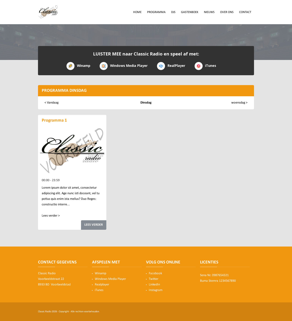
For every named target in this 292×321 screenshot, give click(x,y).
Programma (156, 12)
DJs (173, 12)
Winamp (78, 66)
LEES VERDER (93, 225)
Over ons (227, 12)
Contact (245, 12)
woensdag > (239, 102)
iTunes (205, 66)
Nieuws (209, 12)
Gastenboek (189, 12)
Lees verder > (51, 215)
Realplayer (102, 284)
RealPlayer (171, 66)
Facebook (155, 273)
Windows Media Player (124, 66)
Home (137, 12)
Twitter (153, 279)
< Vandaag (51, 102)
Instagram (155, 290)
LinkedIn (154, 284)
